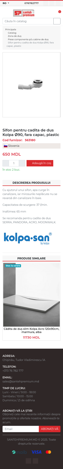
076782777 (31, 3)
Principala (10, 29)
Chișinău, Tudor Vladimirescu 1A (24, 360)
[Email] (21, 429)
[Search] (28, 21)
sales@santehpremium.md (21, 381)
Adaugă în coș (41, 163)
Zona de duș (14, 36)
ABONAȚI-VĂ (49, 429)
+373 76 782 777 (13, 370)
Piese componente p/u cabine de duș (28, 39)
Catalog (12, 32)
